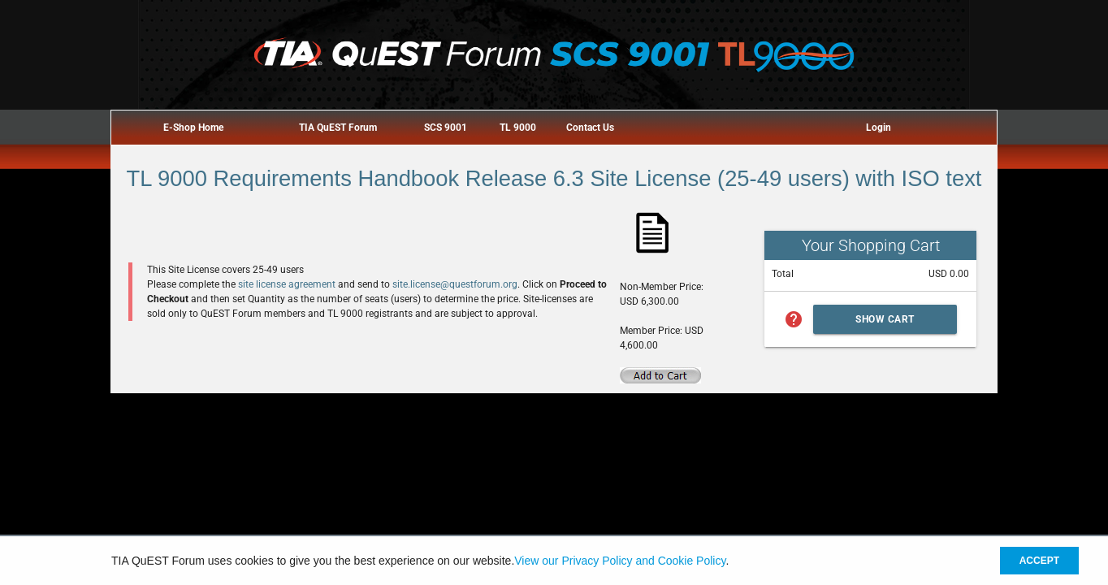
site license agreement (286, 284)
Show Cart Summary (885, 324)
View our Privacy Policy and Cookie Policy (619, 560)
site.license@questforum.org (454, 284)
